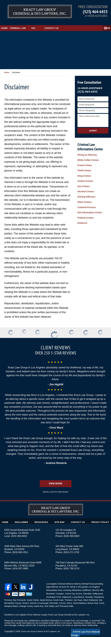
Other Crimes (83, 187)
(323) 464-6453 (95, 11)
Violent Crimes (84, 171)
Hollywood (96, 589)
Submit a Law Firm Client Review (55, 488)
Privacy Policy (98, 517)
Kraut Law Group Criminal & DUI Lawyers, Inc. (42, 626)
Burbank (50, 589)
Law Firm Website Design (91, 627)
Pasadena (97, 592)
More (104, 24)
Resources (43, 517)
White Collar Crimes (87, 155)
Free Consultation (88, 78)
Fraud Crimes (83, 159)
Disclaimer (24, 517)
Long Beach (77, 592)
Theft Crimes (83, 163)
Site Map (60, 517)
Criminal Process (85, 191)
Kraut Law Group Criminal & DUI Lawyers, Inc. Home (32, 11)
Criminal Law (28, 24)
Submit (93, 127)
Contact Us (66, 24)
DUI (47, 24)
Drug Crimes (83, 167)
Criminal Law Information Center (89, 143)
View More (55, 480)
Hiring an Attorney (86, 151)
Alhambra (76, 586)
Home (8, 24)
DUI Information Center (88, 195)
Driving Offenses (85, 183)
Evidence (81, 203)
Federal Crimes (84, 199)
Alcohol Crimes (84, 179)
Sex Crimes (82, 175)
